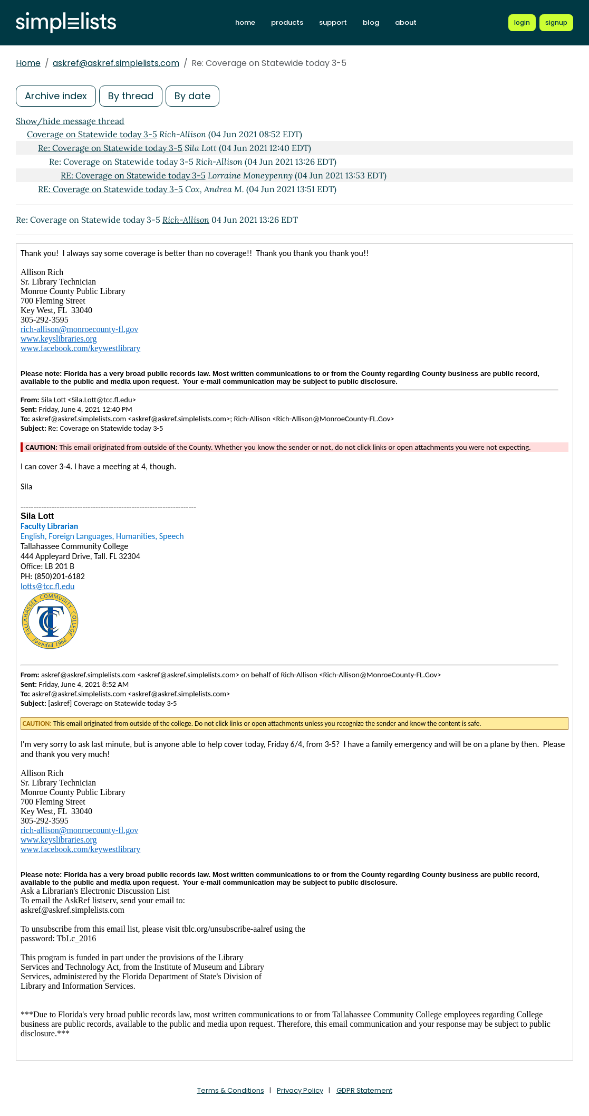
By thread (130, 95)
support (333, 22)
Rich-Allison (185, 219)
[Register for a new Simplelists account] (556, 22)
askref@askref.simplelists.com (116, 63)
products (287, 22)
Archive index (56, 95)
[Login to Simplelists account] (522, 22)
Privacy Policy (300, 1090)
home (245, 22)
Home (28, 63)
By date (192, 95)
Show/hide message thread (70, 121)
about (406, 22)
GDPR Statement (364, 1090)
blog (371, 22)
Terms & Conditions (230, 1090)
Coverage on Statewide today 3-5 (92, 134)
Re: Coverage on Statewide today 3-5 (110, 148)
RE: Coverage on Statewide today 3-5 (133, 175)
